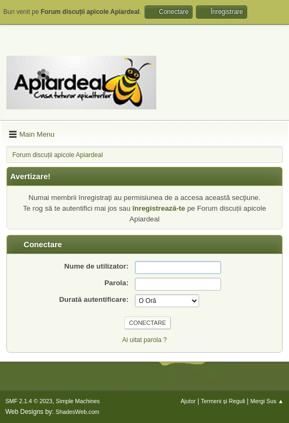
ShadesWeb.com (78, 412)
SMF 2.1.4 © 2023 (28, 401)
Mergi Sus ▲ (267, 401)
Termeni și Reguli (223, 401)
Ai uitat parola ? (144, 340)
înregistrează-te (158, 208)
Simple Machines (78, 401)
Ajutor (187, 401)
